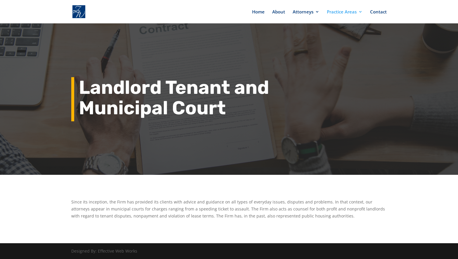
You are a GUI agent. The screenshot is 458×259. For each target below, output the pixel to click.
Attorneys (303, 12)
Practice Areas (342, 12)
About (278, 12)
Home (258, 12)
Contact (378, 12)
